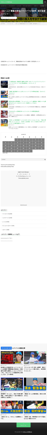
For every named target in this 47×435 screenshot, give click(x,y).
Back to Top (23, 425)
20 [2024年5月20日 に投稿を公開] (5, 148)
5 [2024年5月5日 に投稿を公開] (41, 139)
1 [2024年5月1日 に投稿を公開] (17, 139)
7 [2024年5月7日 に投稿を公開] (11, 142)
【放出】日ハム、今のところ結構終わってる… (12, 417)
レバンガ (19, 5)
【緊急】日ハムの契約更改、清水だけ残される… (35, 394)
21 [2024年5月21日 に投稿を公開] (11, 148)
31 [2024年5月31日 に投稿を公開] (29, 151)
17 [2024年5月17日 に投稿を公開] (29, 145)
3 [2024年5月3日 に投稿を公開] (29, 139)
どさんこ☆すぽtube (27, 431)
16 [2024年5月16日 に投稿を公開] (23, 145)
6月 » (6, 153)
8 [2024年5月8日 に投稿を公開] (17, 142)
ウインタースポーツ (27, 5)
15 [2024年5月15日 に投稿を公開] (17, 145)
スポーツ (36, 5)
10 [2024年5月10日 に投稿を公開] (29, 142)
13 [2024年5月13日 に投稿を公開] (5, 145)
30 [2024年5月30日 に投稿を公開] (23, 151)
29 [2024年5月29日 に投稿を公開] (17, 151)
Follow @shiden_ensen (23, 178)
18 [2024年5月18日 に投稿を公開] (35, 145)
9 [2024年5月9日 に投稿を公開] (23, 142)
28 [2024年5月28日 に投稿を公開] (11, 151)
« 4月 (3, 153)
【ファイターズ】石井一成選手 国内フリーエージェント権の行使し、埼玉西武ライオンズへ (35, 369)
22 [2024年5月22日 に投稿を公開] (17, 148)
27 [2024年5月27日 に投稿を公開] (5, 151)
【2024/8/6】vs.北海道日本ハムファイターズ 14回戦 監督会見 (24, 111)
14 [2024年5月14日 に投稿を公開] (11, 145)
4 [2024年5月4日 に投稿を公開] (35, 139)
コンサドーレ (3, 5)
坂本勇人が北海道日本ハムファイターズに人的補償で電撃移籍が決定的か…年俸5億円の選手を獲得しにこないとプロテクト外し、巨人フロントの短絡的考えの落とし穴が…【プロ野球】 (12, 371)
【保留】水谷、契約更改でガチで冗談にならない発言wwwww (35, 417)
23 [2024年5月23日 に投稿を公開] (23, 148)
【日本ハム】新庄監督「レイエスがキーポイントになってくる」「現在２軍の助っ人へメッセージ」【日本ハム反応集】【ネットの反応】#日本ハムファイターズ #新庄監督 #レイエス (27, 121)
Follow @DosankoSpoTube (7, 166)
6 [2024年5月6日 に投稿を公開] (5, 142)
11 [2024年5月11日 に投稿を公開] (35, 142)
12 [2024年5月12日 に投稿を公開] (41, 142)
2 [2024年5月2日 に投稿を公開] (23, 139)
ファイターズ (11, 5)
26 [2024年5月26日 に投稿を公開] (41, 148)
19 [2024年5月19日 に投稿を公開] (41, 145)
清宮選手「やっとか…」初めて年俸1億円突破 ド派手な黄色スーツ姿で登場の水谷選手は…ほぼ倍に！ (12, 395)
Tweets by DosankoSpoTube (8, 164)
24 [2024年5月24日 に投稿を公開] (29, 148)
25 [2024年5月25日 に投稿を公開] (35, 148)
